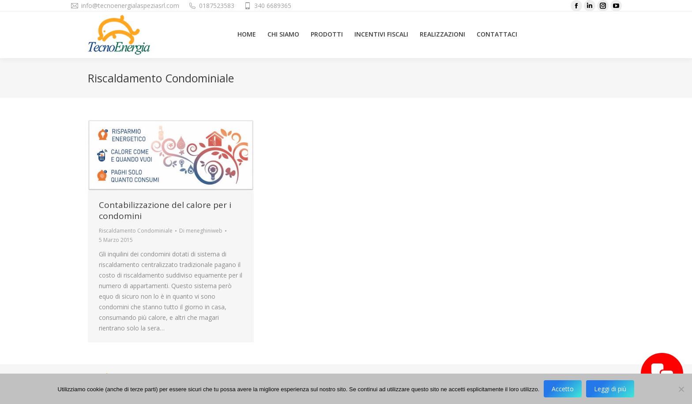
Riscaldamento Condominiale (136, 230)
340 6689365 (272, 5)
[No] (681, 389)
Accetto (563, 389)
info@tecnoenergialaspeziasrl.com (130, 5)
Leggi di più (610, 389)
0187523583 (216, 5)
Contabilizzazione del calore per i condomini (165, 210)
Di (200, 230)
